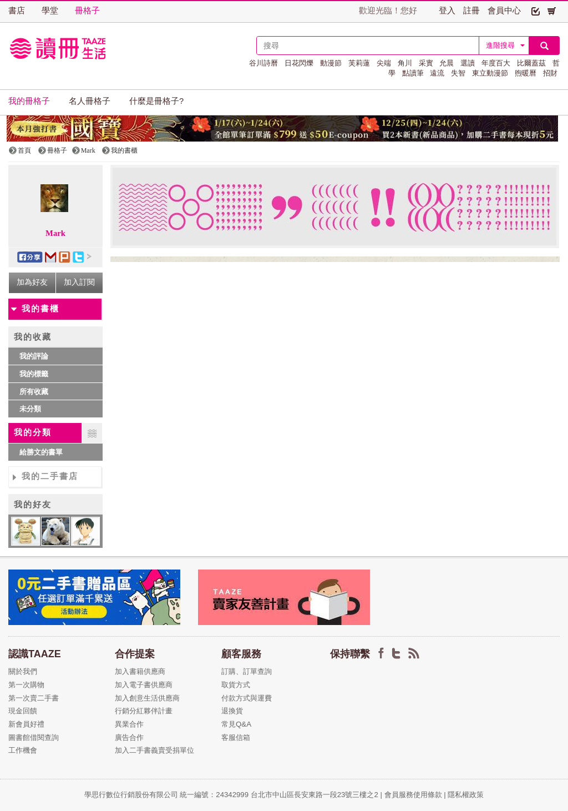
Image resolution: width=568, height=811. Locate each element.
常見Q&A (236, 724)
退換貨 (232, 711)
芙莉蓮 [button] (359, 63)
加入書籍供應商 (140, 671)
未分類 (30, 409)
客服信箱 (235, 737)
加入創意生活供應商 (147, 698)
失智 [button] (458, 73)
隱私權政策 (466, 794)
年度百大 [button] (495, 63)
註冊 (471, 10)
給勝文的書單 (41, 452)
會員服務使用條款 (413, 794)
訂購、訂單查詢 (246, 671)
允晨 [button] (446, 63)
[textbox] (368, 45)
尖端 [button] (384, 63)
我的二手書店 (50, 476)
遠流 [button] (437, 73)
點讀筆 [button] (413, 73)
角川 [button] (405, 63)
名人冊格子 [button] (89, 101)
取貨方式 (235, 685)
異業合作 (129, 724)
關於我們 (22, 671)
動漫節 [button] (331, 63)
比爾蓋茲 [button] (531, 63)
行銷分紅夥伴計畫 (144, 711)
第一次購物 (26, 685)
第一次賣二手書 (33, 698)
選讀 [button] (467, 63)
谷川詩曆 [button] (263, 63)
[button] (535, 11)
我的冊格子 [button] (29, 101)
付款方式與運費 (246, 698)
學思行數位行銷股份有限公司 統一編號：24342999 (167, 794)
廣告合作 (129, 737)
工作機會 (22, 750)
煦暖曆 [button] (525, 73)
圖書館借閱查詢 (33, 737)
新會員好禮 (26, 724)
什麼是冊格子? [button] (156, 101)
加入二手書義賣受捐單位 (154, 750)
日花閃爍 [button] (299, 63)
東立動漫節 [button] (490, 73)
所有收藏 (33, 391)
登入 (447, 10)
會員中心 (504, 10)
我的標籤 (33, 374)
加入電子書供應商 (144, 685)
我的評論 (33, 356)
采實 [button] (426, 63)
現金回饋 (22, 711)
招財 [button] (550, 73)
